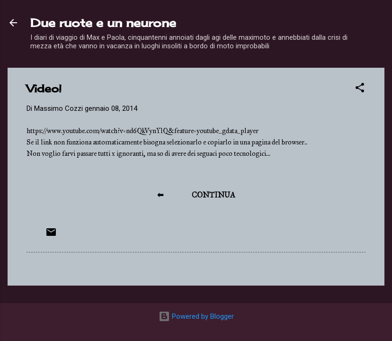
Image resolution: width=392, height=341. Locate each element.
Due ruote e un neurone (103, 23)
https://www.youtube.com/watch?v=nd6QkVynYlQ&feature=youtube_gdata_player (142, 130)
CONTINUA (213, 194)
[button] (359, 89)
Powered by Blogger (196, 316)
